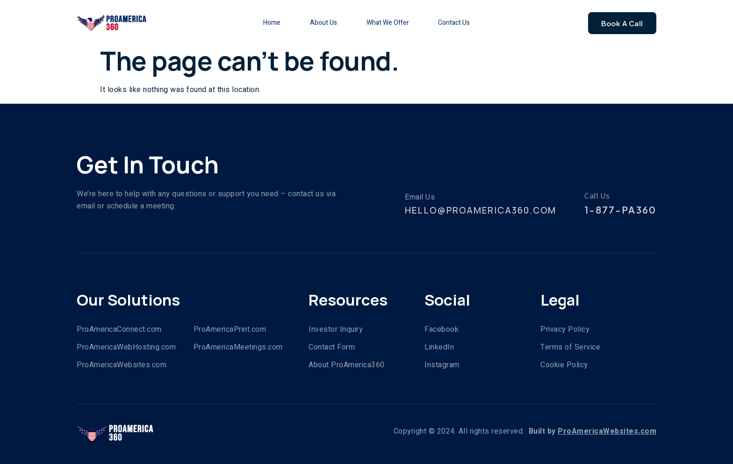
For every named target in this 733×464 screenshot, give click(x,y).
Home (271, 23)
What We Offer (387, 23)
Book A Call (622, 23)
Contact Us (455, 23)
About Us (323, 23)
